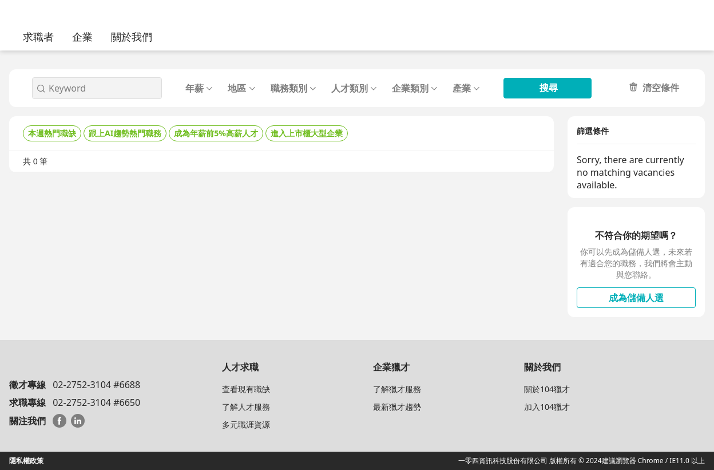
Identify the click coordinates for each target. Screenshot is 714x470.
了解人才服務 (246, 406)
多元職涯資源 (246, 424)
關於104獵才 (547, 389)
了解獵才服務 (397, 389)
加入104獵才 (547, 406)
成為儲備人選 (636, 297)
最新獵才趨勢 (397, 406)
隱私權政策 (26, 460)
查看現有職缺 (246, 389)
